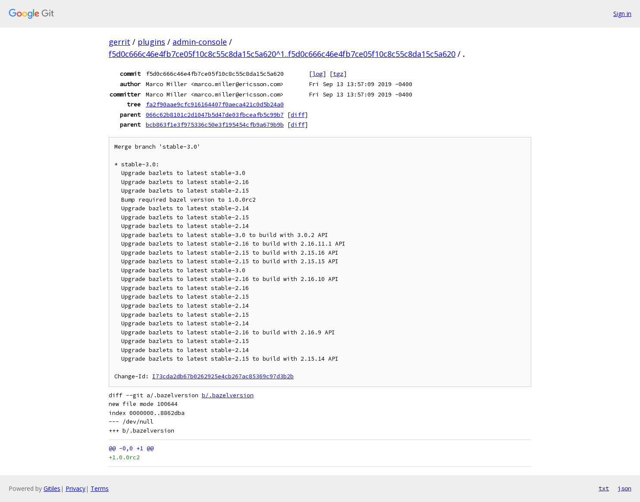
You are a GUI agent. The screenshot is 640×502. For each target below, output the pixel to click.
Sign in (622, 13)
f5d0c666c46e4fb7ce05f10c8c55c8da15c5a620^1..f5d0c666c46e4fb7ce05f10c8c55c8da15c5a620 (282, 54)
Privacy (75, 488)
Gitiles (52, 488)
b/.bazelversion (228, 395)
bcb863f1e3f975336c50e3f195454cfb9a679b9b (215, 124)
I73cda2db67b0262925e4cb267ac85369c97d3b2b (223, 376)
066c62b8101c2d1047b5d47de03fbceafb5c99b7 (215, 114)
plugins (151, 42)
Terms (100, 488)
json (624, 488)
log (317, 74)
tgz (338, 74)
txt (604, 488)
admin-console (200, 42)
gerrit (119, 42)
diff (297, 114)
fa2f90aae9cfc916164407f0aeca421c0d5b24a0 (215, 104)
